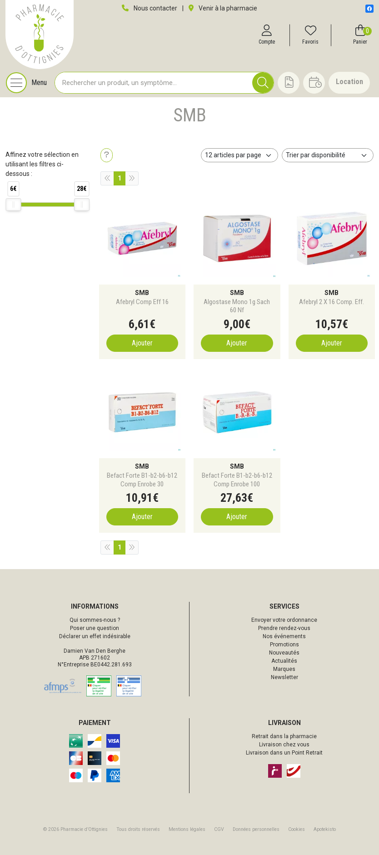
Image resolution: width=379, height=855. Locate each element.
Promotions (284, 644)
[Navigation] (26, 83)
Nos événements (284, 636)
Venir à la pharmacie (223, 8)
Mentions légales (187, 829)
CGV (219, 829)
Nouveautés (284, 653)
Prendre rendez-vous (284, 628)
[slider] (13, 204)
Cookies (296, 829)
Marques (284, 669)
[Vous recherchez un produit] (154, 82)
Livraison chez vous (284, 744)
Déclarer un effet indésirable (94, 636)
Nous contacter (149, 8)
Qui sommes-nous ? (95, 620)
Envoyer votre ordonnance (284, 620)
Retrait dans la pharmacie (284, 736)
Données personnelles (256, 829)
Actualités (284, 661)
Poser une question (94, 628)
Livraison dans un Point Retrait (284, 753)
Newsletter (284, 677)
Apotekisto (325, 829)
